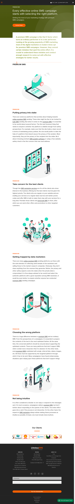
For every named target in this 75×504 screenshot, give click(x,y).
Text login (53, 2)
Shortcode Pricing (37, 458)
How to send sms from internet (53, 459)
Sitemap (37, 502)
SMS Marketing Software (20, 467)
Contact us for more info (37, 462)
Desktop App (20, 458)
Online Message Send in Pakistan (53, 461)
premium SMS (23, 37)
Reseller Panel (20, 459)
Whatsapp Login (63, 2)
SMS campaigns (32, 47)
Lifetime (37, 448)
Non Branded (37, 454)
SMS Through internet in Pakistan (53, 463)
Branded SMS (37, 456)
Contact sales (19, 25)
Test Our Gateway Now (37, 491)
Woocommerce (20, 454)
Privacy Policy (37, 498)
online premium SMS (19, 119)
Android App (20, 456)
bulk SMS (16, 122)
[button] (73, 2)
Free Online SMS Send (20, 463)
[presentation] (23, 487)
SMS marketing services (29, 188)
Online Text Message (20, 461)
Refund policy (37, 500)
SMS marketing (51, 42)
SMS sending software (37, 139)
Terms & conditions (37, 497)
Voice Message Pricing (37, 459)
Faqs (54, 454)
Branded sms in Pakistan (20, 465)
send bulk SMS (42, 201)
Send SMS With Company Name (20, 469)
